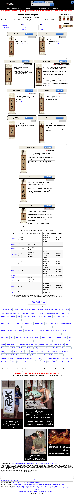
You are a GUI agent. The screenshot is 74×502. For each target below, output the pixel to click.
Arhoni (52, 334)
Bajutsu (59, 341)
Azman (49, 341)
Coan (67, 358)
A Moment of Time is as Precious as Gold (24, 309)
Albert (24, 320)
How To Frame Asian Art (29, 484)
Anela (65, 327)
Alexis (66, 320)
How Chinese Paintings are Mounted (33, 479)
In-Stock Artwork (30, 8)
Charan (34, 355)
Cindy (39, 358)
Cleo (58, 358)
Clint (62, 358)
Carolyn (66, 351)
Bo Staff (13, 348)
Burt (11, 351)
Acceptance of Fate (50, 313)
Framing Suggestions (18, 484)
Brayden (42, 348)
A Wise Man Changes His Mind (45, 309)
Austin (3, 341)
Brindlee (58, 348)
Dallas (68, 361)
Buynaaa (16, 351)
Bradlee (23, 348)
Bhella (62, 344)
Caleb (32, 351)
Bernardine (34, 344)
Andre (39, 327)
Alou (31, 323)
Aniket (20, 330)
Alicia (2, 323)
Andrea (45, 327)
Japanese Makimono (30, 486)
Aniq (25, 330)
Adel (67, 313)
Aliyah (7, 323)
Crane (38, 361)
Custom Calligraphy (14, 8)
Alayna (18, 320)
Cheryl (61, 355)
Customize (29, 33)
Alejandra (40, 320)
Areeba (42, 334)
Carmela (54, 351)
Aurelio (65, 337)
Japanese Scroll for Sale (63, 487)
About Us (14, 482)
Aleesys (34, 320)
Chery (56, 355)
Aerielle (13, 316)
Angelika (3, 330)
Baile (54, 341)
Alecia (28, 320)
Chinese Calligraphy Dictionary (59, 484)
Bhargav (56, 344)
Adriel (8, 316)
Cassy (17, 355)
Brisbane (24, 24)
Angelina (10, 330)
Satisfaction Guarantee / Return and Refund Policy (45, 491)
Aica (29, 316)
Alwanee (37, 323)
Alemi (46, 320)
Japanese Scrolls (22, 487)
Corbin (27, 361)
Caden (21, 351)
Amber (3, 327)
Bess (47, 344)
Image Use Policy (22, 491)
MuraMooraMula (12, 280)
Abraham (33, 313)
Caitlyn (27, 351)
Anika (15, 330)
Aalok (55, 309)
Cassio (12, 355)
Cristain (49, 361)
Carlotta (48, 351)
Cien (35, 358)
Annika (36, 330)
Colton (13, 361)
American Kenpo (11, 327)
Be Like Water (10, 344)
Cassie (7, 355)
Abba (2, 313)
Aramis (17, 334)
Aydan (20, 341)
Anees (60, 327)
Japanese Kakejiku (20, 486)
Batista (3, 344)
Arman (64, 334)
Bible (67, 344)
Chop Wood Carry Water (7, 358)
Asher (16, 337)
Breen (47, 348)
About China (19, 482)
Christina (29, 358)
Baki (64, 341)
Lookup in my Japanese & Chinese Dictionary (38, 302)
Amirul (24, 327)
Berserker (41, 344)
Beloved (22, 344)
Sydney (24, 27)
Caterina (23, 355)
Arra (2, 337)
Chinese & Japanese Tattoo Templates (9, 480)
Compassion (20, 361)
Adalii (57, 313)
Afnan (18, 316)
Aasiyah (67, 309)
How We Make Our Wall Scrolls (17, 479)
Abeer (28, 313)
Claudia (50, 358)
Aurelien (59, 337)
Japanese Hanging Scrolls (52, 487)
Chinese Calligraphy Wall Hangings (51, 486)
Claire (44, 358)
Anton (52, 330)
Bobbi (18, 348)
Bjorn (2, 348)
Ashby (11, 337)
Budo (2, 351)
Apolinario (11, 334)
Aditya (3, 316)
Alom (21, 323)
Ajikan (3, 320)
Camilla (37, 351)
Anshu (47, 330)
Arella (47, 334)
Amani (56, 323)
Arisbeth (58, 334)
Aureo (70, 337)
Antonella (58, 330)
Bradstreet (30, 348)
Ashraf (26, 337)
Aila (45, 316)
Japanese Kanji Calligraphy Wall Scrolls (22, 463)
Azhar (36, 341)
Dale (63, 361)
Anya (69, 330)
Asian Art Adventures (35, 482)
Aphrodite (4, 334)
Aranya (23, 334)
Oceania (43, 27)
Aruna (6, 337)
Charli (45, 355)
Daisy (59, 361)
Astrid (43, 337)
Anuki (64, 330)
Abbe (7, 313)
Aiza (62, 316)
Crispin (43, 361)
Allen (17, 323)
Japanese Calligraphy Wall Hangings (9, 487)
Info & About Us (45, 8)
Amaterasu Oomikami (65, 323)
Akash (8, 320)
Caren (42, 351)
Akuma (13, 320)
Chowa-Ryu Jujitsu (21, 358)
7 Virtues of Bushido (6, 309)
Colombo (7, 361)
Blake (7, 348)
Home (10, 477)
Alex (57, 320)
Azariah (31, 341)
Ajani (66, 316)
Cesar (28, 355)
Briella (52, 348)
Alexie (62, 320)
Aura (54, 337)
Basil (68, 341)
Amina (18, 327)
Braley (36, 348)
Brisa (63, 348)
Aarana (61, 309)
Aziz (40, 341)
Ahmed (24, 316)
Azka (44, 341)
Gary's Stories (26, 482)
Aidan (33, 316)
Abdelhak (13, 313)
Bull (7, 351)
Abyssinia (40, 313)
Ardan (28, 334)
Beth (51, 344)
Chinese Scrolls (41, 487)
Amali (46, 323)
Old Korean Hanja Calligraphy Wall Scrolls (47, 463)
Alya (42, 323)
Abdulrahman (21, 313)
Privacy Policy (29, 491)
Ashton (31, 337)
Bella (17, 344)
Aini (54, 316)
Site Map (37, 489)
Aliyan (12, 323)
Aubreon (48, 337)
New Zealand (6, 27)
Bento (28, 344)
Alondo (27, 323)
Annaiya (30, 330)
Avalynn (15, 341)
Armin (69, 334)
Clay (54, 358)
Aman (51, 323)
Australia (5, 25)
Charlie (51, 355)
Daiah (54, 361)
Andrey (55, 327)
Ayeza (25, 341)
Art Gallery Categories (17, 477)
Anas (34, 327)
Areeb (36, 334)
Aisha (58, 316)
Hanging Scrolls (39, 486)
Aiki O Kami (39, 316)
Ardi (32, 334)
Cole (2, 361)
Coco (71, 358)
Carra (2, 355)
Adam (62, 313)
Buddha (69, 348)
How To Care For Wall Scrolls (48, 479)
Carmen (60, 351)
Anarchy (29, 327)
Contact (55, 8)
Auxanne (8, 341)
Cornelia (33, 361)
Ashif (21, 337)
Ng (42, 29)
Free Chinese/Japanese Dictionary (43, 484)
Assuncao (37, 337)
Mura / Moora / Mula (45, 24)
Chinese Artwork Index (32, 487)
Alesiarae (52, 320)
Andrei (50, 327)
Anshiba (42, 330)
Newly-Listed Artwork (28, 477)
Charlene (39, 355)
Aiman (49, 316)
